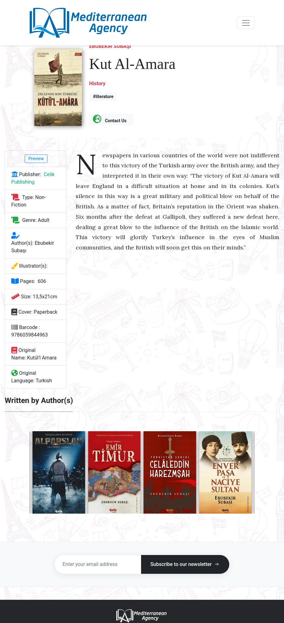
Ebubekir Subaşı (110, 46)
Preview (36, 158)
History (97, 83)
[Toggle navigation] (246, 23)
